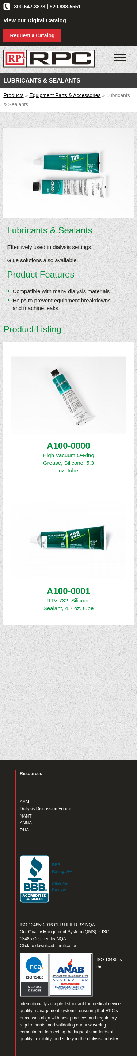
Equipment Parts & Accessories (64, 95)
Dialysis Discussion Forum (45, 808)
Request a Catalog (32, 35)
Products (13, 95)
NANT (26, 816)
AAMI (25, 801)
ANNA (26, 823)
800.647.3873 (29, 6)
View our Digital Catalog (34, 20)
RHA (24, 830)
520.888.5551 (65, 6)
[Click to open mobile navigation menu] (120, 57)
